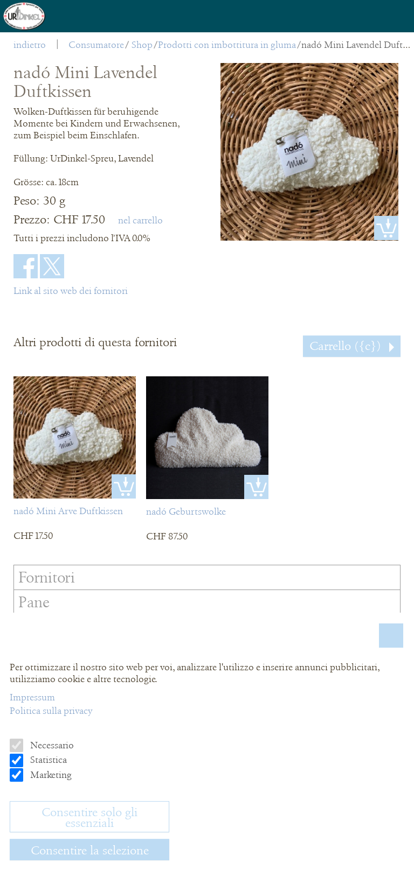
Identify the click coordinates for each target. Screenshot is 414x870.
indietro (29, 44)
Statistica (47, 759)
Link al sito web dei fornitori (70, 290)
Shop (142, 44)
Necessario (51, 745)
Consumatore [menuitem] (96, 44)
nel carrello (140, 220)
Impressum (32, 697)
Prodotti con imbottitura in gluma (227, 44)
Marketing (50, 774)
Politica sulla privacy (51, 710)
